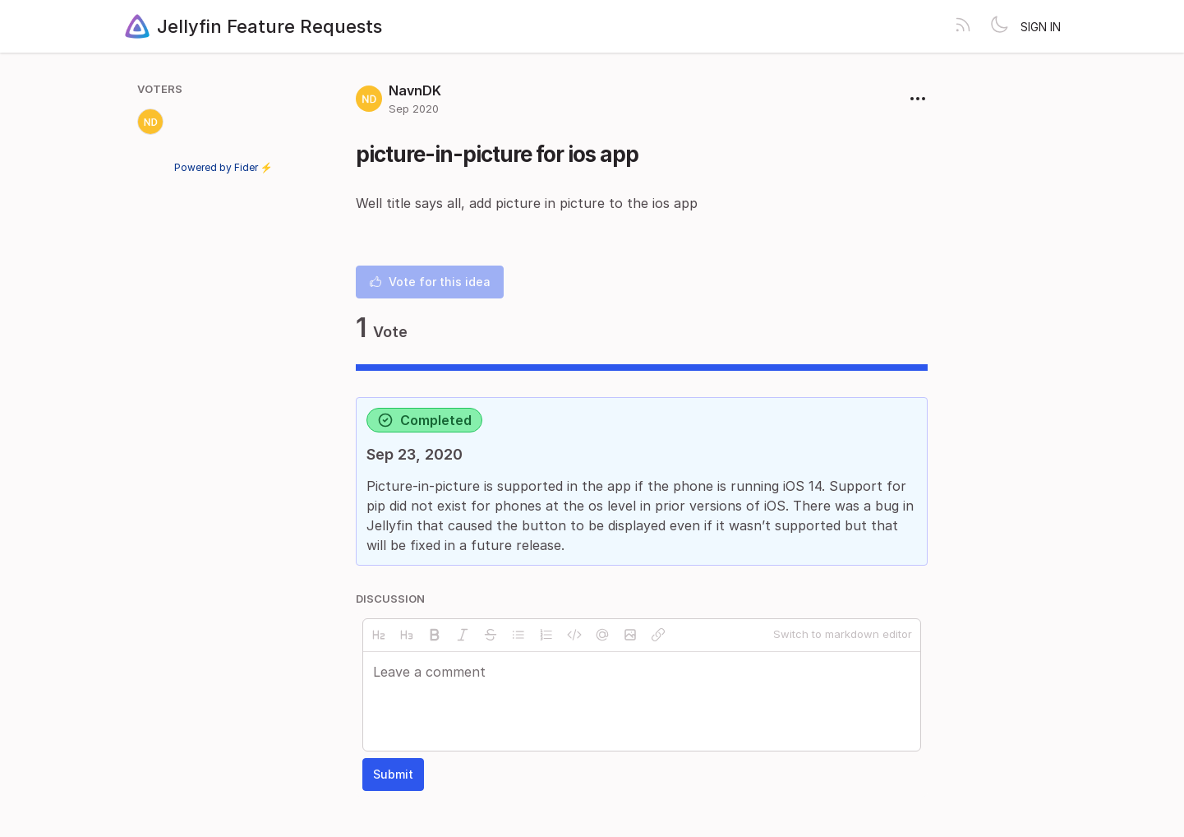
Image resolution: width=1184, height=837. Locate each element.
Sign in (1040, 27)
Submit (393, 774)
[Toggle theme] (999, 26)
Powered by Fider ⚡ (223, 167)
